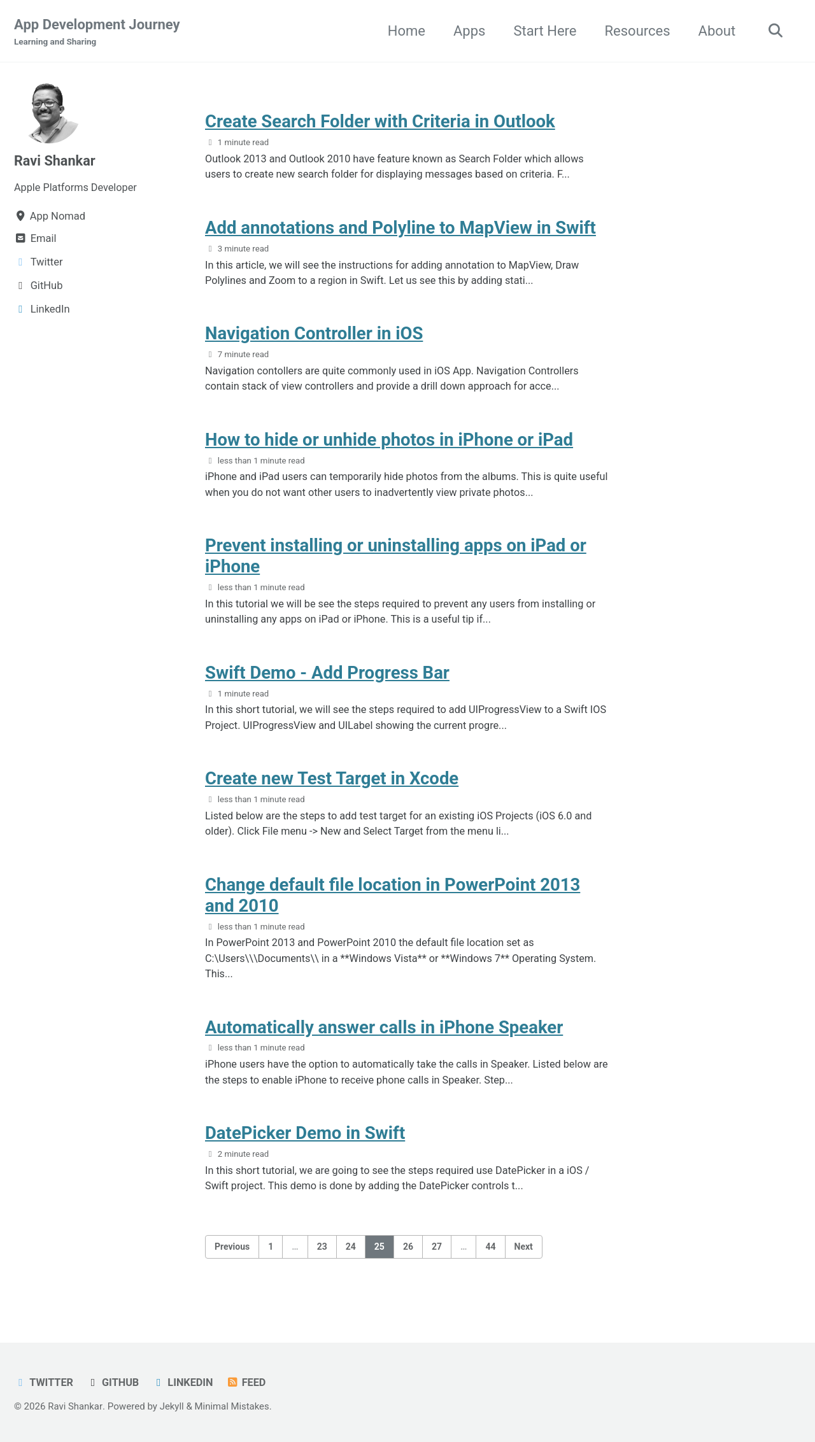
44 (490, 1259)
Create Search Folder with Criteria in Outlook (380, 122)
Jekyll (172, 1406)
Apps (467, 31)
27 (437, 1259)
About (715, 31)
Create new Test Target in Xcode (331, 785)
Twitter (44, 1382)
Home (404, 31)
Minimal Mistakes (233, 1406)
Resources (636, 31)
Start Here (543, 31)
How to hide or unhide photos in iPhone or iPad (389, 443)
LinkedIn (184, 1382)
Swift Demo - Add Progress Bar (327, 678)
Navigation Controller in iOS (314, 336)
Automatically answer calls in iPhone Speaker (384, 1036)
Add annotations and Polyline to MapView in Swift (400, 229)
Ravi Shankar (55, 161)
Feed (248, 1382)
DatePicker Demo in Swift (305, 1143)
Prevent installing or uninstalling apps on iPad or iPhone (395, 561)
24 (351, 1259)
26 (408, 1259)
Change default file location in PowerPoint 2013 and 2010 (392, 903)
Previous (232, 1259)
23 (322, 1259)
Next (523, 1259)
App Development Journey (97, 32)
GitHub (114, 1382)
